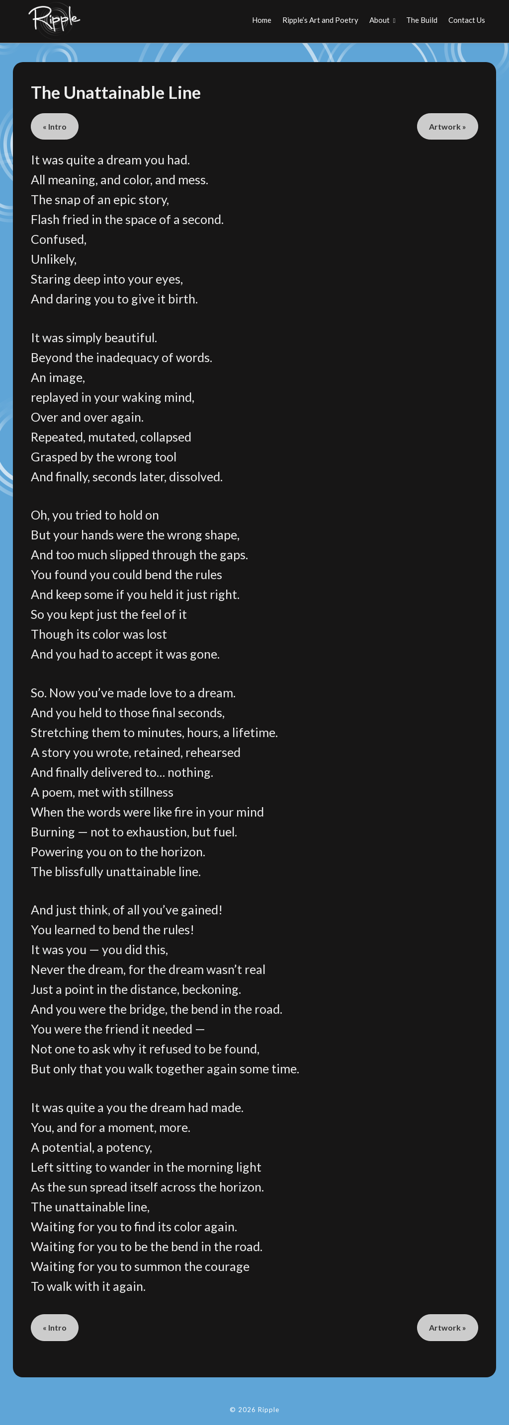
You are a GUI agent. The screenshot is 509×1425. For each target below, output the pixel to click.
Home (261, 19)
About (379, 19)
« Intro (55, 126)
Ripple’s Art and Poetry (320, 19)
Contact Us (466, 19)
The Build (421, 19)
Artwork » (447, 126)
